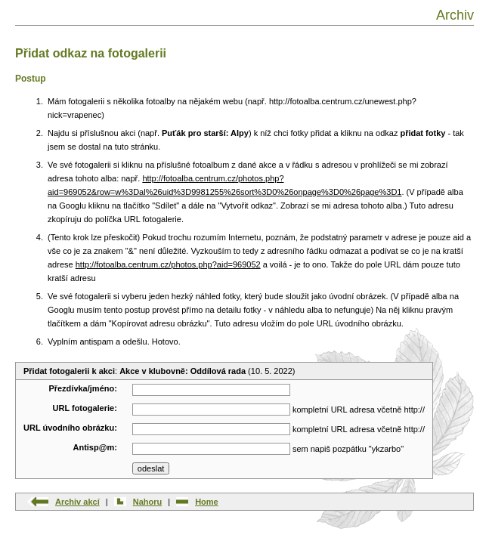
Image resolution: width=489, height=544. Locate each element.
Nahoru (147, 501)
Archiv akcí (77, 501)
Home (206, 501)
